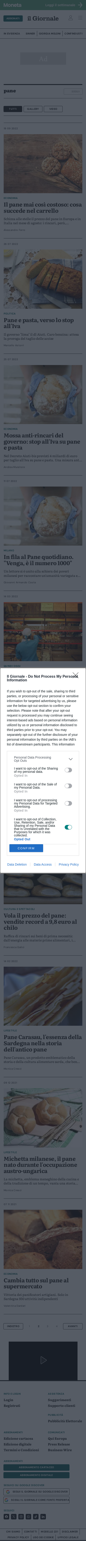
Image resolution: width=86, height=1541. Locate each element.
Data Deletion (17, 864)
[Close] (77, 676)
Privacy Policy (69, 864)
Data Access (43, 864)
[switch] (68, 770)
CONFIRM (26, 848)
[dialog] (43, 770)
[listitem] (43, 759)
